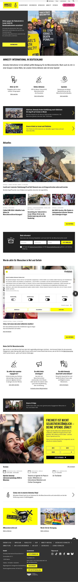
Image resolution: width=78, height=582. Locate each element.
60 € (67, 448)
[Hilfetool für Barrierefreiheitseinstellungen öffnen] (75, 293)
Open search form (73, 1)
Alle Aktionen (69, 337)
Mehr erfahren (7, 531)
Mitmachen (41, 5)
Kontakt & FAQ (7, 543)
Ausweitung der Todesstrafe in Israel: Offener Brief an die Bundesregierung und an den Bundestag (37, 215)
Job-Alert (35, 546)
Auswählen (39, 309)
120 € (53, 452)
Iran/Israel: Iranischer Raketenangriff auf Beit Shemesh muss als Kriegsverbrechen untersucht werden (35, 187)
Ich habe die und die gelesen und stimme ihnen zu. (47, 248)
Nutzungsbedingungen (53, 247)
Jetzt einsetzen (7, 331)
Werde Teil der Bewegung (48, 528)
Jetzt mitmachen (39, 96)
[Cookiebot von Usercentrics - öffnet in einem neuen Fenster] (65, 272)
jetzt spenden (59, 457)
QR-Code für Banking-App (34, 570)
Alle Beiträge (69, 224)
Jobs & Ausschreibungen (21, 546)
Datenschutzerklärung (12, 290)
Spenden (55, 5)
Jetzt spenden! (68, 5)
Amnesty (48, 5)
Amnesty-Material (46, 543)
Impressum (18, 543)
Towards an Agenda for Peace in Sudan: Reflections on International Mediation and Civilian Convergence (38, 478)
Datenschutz (45, 546)
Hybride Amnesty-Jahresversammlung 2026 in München (12, 477)
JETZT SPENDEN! (32, 554)
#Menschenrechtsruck (10, 528)
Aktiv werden (14, 94)
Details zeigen (65, 305)
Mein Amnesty (50, 1)
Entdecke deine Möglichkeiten (39, 388)
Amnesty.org (7, 546)
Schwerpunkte (23, 5)
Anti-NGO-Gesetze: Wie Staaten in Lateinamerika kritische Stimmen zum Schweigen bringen (62, 212)
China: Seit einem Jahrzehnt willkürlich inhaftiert (18, 324)
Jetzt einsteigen (64, 385)
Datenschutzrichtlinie (36, 247)
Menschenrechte (68, 351)
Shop (69, 1)
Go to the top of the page (74, 539)
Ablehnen (16, 309)
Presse (57, 1)
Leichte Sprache (63, 1)
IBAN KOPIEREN (32, 566)
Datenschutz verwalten (62, 543)
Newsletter (27, 543)
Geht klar (61, 309)
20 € (53, 448)
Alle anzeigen (71, 466)
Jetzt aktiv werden (14, 385)
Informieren (33, 5)
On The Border (57, 475)
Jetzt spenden (64, 96)
